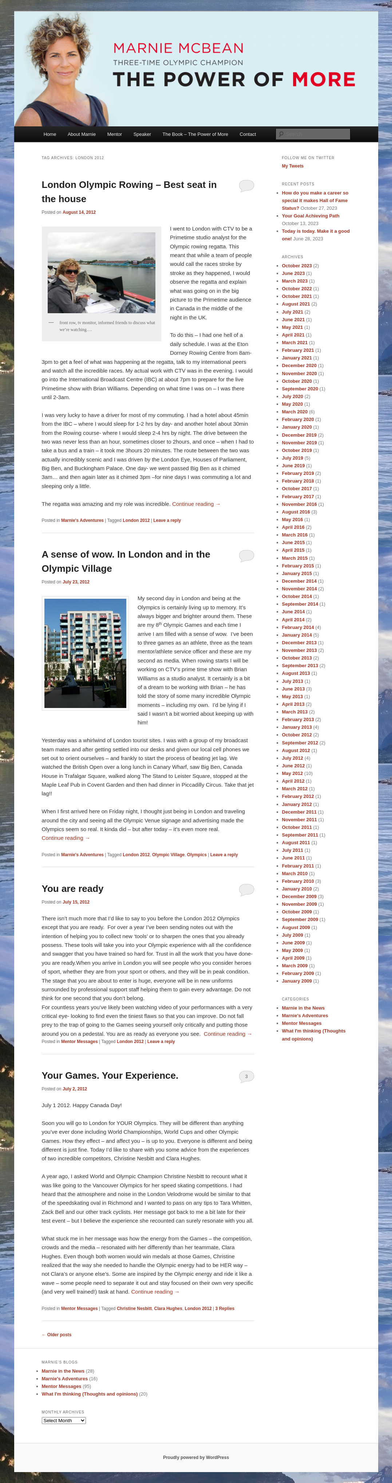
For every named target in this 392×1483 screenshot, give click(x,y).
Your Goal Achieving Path (311, 216)
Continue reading (196, 504)
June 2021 (293, 319)
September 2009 (300, 919)
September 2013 (300, 665)
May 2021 (292, 327)
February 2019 (298, 473)
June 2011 (293, 858)
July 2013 (293, 681)
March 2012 (295, 788)
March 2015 (295, 558)
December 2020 (299, 365)
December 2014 (299, 581)
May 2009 (292, 950)
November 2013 (299, 650)
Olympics (197, 854)
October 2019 (297, 450)
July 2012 (293, 758)
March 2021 (295, 342)
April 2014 (293, 619)
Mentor (114, 134)
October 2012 (297, 734)
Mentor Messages (79, 1041)
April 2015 (293, 550)
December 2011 (299, 812)
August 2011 (296, 842)
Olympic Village (168, 854)
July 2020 (293, 396)
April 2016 (293, 527)
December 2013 (299, 642)
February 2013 (298, 719)
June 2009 (293, 942)
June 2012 (293, 765)
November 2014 (299, 588)
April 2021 (293, 335)
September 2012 (300, 743)
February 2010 (298, 881)
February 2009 (298, 973)
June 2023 (293, 273)
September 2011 (300, 835)
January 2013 (297, 727)
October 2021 (297, 296)
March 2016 (295, 535)
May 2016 (292, 519)
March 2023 (295, 281)
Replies (224, 1308)
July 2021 (293, 312)
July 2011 (293, 850)
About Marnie (82, 134)
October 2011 (297, 827)
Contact (248, 134)
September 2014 (300, 604)
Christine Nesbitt (134, 1308)
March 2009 (295, 965)
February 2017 (298, 496)
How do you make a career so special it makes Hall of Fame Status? (315, 200)
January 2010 (297, 889)
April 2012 (293, 781)
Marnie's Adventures (82, 520)
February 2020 (298, 419)
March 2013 (295, 712)
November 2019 (299, 442)
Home (50, 134)
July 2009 (293, 935)
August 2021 (296, 304)
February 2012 (298, 796)
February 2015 (298, 566)
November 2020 (299, 373)
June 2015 (293, 542)
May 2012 (292, 773)
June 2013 (293, 689)
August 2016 (296, 512)
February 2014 (298, 627)
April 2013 (293, 704)
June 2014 (293, 611)
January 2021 (297, 358)
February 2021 (298, 350)
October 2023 (297, 265)
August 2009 (296, 927)
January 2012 (297, 804)
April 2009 (293, 958)
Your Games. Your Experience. (110, 1075)
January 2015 (297, 573)
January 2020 (297, 427)
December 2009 (299, 896)
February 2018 (298, 481)
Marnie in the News (303, 1008)
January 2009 (297, 981)
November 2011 (299, 819)
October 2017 (297, 488)
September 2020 (300, 389)
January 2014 (297, 635)
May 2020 (292, 404)
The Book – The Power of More (195, 134)
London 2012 (136, 520)
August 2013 (296, 673)
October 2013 (297, 658)
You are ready (73, 888)
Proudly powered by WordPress (196, 1457)
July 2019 (293, 458)
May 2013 (292, 696)
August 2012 (296, 750)
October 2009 (297, 911)
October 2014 (297, 596)
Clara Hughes (168, 1308)
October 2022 (297, 288)
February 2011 (298, 866)
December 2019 (299, 435)
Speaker (142, 134)
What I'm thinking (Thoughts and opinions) (90, 1394)
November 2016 (299, 504)
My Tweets (293, 166)
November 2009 (299, 904)
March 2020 (295, 411)
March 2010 (295, 873)
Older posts (57, 1334)
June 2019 (293, 465)
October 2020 (297, 381)
